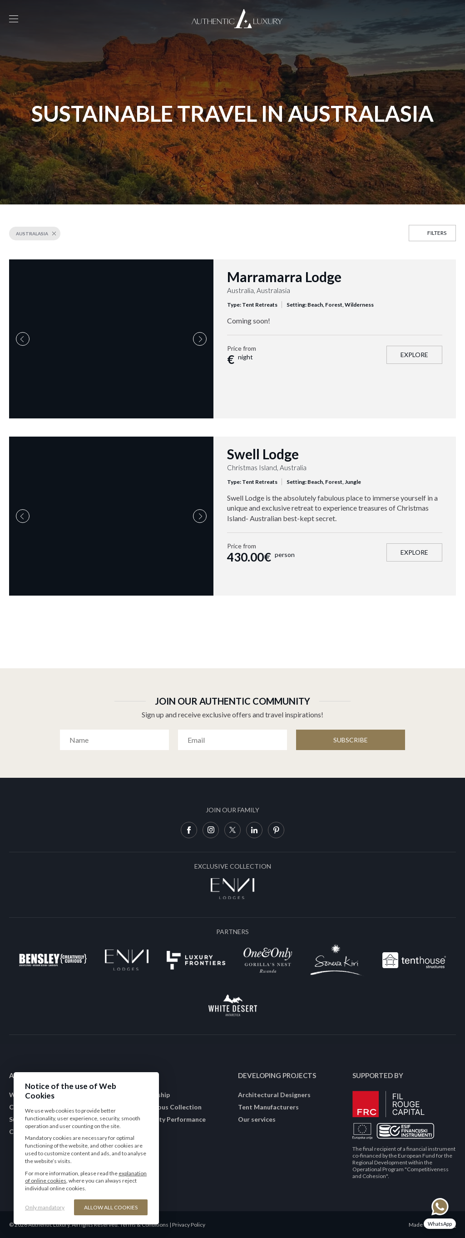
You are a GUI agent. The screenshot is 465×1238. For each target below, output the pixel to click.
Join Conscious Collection (163, 1107)
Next (200, 339)
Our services (257, 1119)
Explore (414, 354)
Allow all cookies (111, 1207)
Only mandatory (44, 1207)
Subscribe (350, 740)
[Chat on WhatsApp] (440, 1213)
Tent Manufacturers (268, 1107)
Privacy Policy (188, 1224)
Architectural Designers (274, 1095)
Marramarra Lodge (284, 276)
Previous (23, 339)
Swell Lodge (263, 454)
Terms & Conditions (144, 1224)
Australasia (32, 233)
